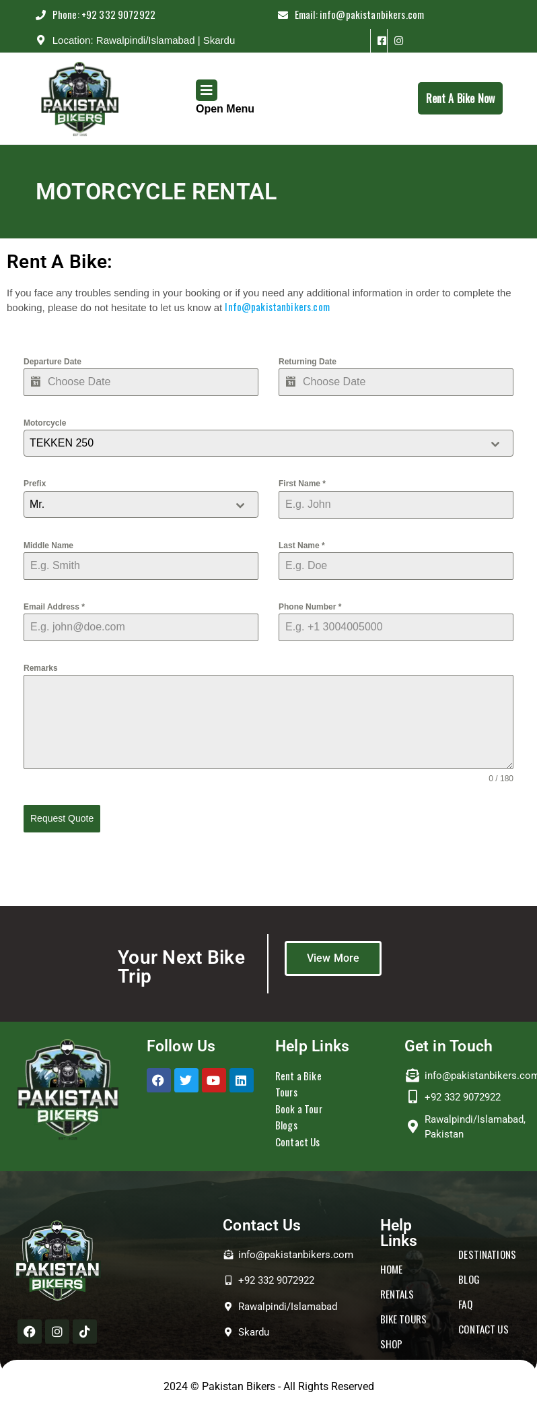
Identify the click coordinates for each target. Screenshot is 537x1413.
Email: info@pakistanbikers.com (390, 11)
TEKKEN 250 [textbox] (62, 443)
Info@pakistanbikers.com (277, 306)
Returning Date (307, 361)
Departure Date (52, 361)
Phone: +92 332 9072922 (113, 11)
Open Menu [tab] (225, 96)
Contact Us (297, 1140)
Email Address (54, 607)
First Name (302, 483)
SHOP (391, 1343)
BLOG (469, 1278)
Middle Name (48, 545)
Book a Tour (298, 1107)
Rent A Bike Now (464, 94)
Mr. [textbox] (37, 504)
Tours (286, 1091)
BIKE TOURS (403, 1318)
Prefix (35, 483)
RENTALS (397, 1293)
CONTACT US (483, 1328)
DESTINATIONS (487, 1253)
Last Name (302, 545)
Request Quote (62, 818)
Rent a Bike (298, 1074)
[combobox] (268, 443)
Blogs (286, 1124)
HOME (391, 1268)
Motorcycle (45, 423)
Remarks (41, 668)
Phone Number (310, 607)
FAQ (465, 1303)
